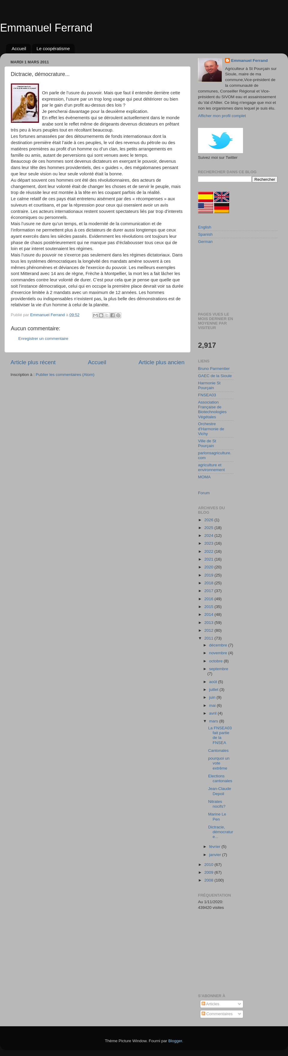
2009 (209, 872)
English (204, 227)
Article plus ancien (161, 362)
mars (214, 721)
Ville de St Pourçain (207, 443)
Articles (210, 1004)
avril (213, 713)
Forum (204, 493)
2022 (209, 551)
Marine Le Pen (217, 816)
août (213, 681)
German (205, 241)
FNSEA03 (207, 395)
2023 (209, 543)
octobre (216, 661)
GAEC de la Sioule (215, 376)
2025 (209, 527)
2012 (209, 630)
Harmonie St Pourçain (209, 385)
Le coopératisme (53, 48)
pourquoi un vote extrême (219, 763)
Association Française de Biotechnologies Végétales (212, 409)
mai (213, 705)
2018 (209, 583)
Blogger (175, 1041)
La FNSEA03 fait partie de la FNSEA (220, 735)
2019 (209, 575)
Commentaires (217, 1014)
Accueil (19, 48)
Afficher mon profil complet (222, 115)
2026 (209, 520)
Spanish (205, 234)
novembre (218, 653)
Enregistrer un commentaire (43, 338)
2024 (209, 535)
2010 (209, 864)
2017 (209, 591)
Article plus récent (33, 362)
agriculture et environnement (211, 467)
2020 (209, 567)
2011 (209, 638)
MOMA (204, 477)
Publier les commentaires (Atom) (65, 374)
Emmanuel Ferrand (46, 28)
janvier (215, 854)
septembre (218, 669)
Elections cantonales (220, 778)
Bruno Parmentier (214, 368)
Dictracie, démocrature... (220, 832)
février (215, 846)
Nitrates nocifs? (217, 804)
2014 (209, 614)
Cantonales (218, 750)
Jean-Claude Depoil (219, 791)
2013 (209, 622)
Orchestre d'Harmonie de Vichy (211, 429)
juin (213, 697)
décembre (218, 645)
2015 (209, 606)
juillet (214, 689)
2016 (209, 599)
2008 (209, 880)
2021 (209, 559)
